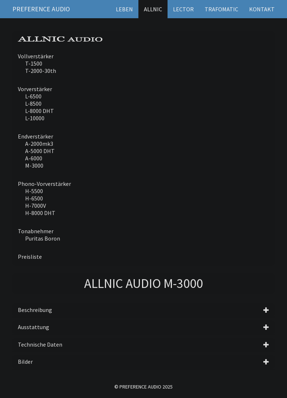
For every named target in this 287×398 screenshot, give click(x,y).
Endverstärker (35, 136)
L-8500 (33, 103)
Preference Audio (41, 9)
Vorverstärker (35, 89)
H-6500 (34, 198)
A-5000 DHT (40, 151)
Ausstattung (33, 327)
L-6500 (33, 96)
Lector (183, 9)
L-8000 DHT (39, 110)
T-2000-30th (40, 70)
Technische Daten (40, 344)
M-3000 (34, 165)
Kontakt (262, 9)
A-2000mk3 (39, 143)
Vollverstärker (36, 56)
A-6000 (33, 158)
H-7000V (35, 205)
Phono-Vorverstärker (44, 183)
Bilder (25, 361)
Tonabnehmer (36, 231)
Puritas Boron (42, 238)
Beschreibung (35, 309)
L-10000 (34, 118)
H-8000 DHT (40, 212)
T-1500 (33, 63)
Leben (124, 9)
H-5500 (34, 191)
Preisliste (30, 256)
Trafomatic (221, 9)
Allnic (153, 9)
